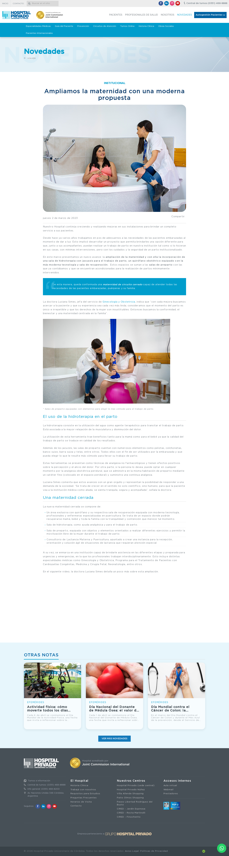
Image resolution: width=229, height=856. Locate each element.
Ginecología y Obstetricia (119, 302)
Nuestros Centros (131, 780)
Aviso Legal (132, 851)
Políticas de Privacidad (154, 851)
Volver (30, 58)
